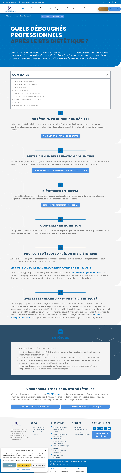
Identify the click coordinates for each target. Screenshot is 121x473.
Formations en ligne (70, 8)
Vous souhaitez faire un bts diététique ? (26, 105)
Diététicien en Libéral (20, 87)
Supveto (69, 464)
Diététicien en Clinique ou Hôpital (24, 81)
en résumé (17, 102)
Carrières (85, 8)
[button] (45, 450)
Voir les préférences (39, 465)
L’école (33, 8)
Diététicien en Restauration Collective (25, 84)
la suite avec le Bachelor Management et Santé (30, 96)
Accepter (9, 465)
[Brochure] (52, 468)
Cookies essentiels (23, 465)
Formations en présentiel (49, 8)
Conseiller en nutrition (21, 90)
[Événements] (79, 468)
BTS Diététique (66, 52)
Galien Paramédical (61, 464)
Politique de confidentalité (23, 469)
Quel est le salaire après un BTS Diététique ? (27, 99)
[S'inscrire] (65, 468)
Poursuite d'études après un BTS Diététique (27, 93)
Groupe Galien (58, 463)
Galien (51, 464)
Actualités (61, 10)
